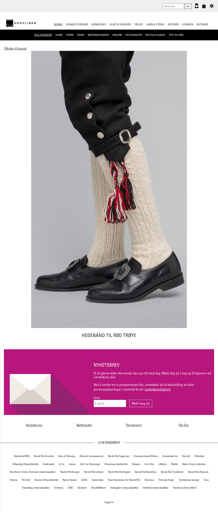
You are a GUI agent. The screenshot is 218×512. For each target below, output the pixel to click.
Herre (70, 35)
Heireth (186, 456)
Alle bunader (43, 35)
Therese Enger (166, 480)
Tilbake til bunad (15, 48)
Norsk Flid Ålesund (198, 472)
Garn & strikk (155, 24)
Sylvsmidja (97, 480)
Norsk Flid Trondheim (172, 472)
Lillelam (162, 464)
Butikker (202, 24)
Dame (59, 35)
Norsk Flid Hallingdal (119, 472)
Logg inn (109, 502)
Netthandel (84, 425)
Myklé (174, 464)
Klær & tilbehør (120, 24)
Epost (97, 397)
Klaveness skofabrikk (116, 464)
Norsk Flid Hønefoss (145, 472)
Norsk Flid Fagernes (118, 456)
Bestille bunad (155, 35)
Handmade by (170, 456)
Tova (206, 480)
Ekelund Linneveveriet (91, 456)
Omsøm (117, 35)
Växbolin (82, 487)
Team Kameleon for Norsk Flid (124, 480)
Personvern (134, 425)
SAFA (84, 480)
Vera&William (98, 487)
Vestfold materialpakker (156, 487)
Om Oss (184, 425)
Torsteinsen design (189, 480)
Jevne (72, 464)
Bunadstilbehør (77, 24)
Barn (80, 35)
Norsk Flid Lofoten (94, 472)
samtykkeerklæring (157, 389)
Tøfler (138, 24)
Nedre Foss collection (194, 464)
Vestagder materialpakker (124, 487)
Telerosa (149, 480)
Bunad (58, 24)
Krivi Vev (149, 464)
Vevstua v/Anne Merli (184, 487)
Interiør (173, 24)
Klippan (136, 464)
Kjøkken (187, 24)
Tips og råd (176, 35)
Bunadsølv (98, 24)
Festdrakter (134, 35)
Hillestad (199, 456)
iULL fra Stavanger (90, 464)
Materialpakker (98, 35)
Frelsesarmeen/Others (146, 456)
